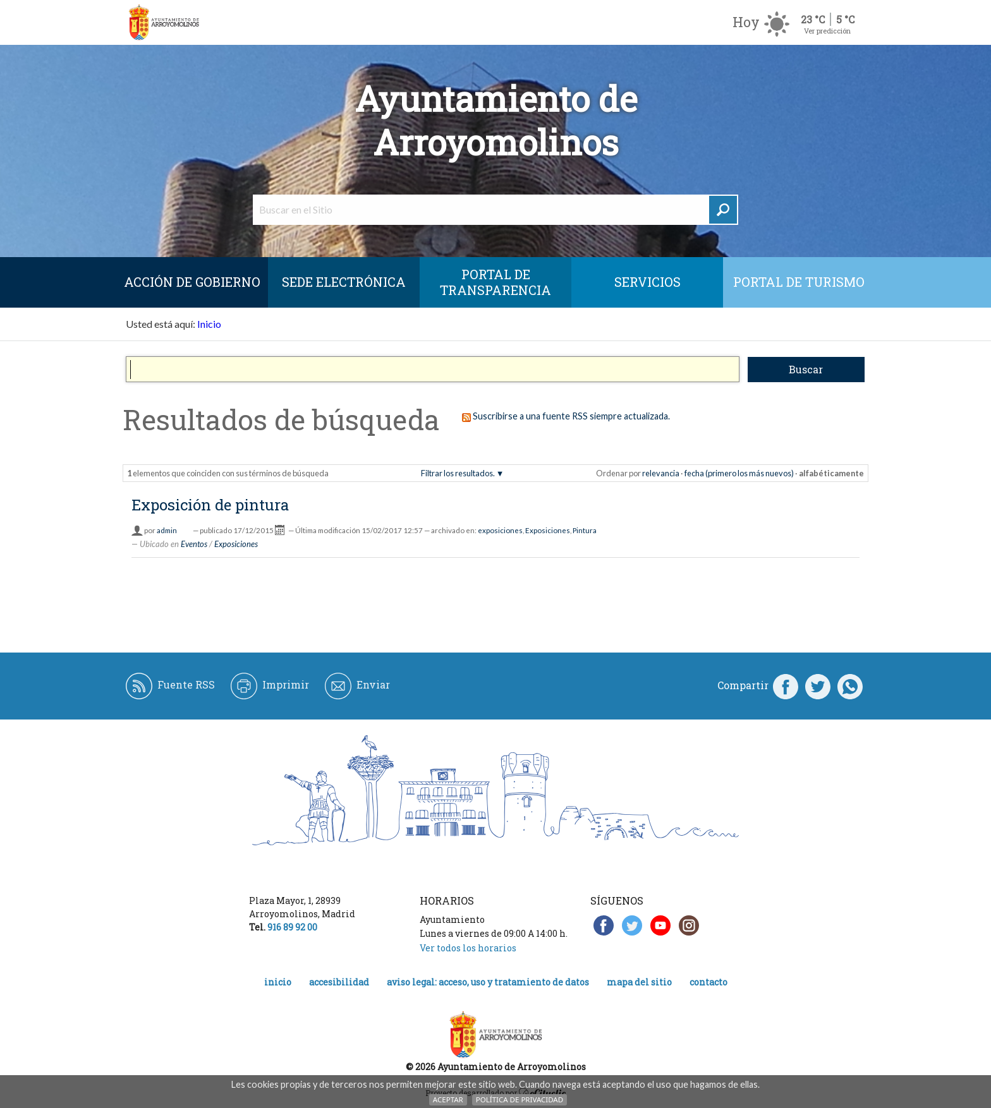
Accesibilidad (339, 982)
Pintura (585, 530)
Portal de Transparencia (495, 282)
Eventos (194, 544)
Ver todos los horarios (468, 948)
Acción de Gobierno (192, 282)
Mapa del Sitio (639, 982)
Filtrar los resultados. (458, 473)
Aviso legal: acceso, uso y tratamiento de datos (488, 982)
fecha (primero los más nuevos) (739, 473)
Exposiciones (547, 530)
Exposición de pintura (210, 505)
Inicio (209, 324)
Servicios (647, 282)
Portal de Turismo (799, 282)
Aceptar (448, 1099)
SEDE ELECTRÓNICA (344, 282)
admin (167, 530)
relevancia (660, 473)
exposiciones (500, 530)
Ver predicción (827, 30)
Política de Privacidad (519, 1099)
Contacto (708, 982)
